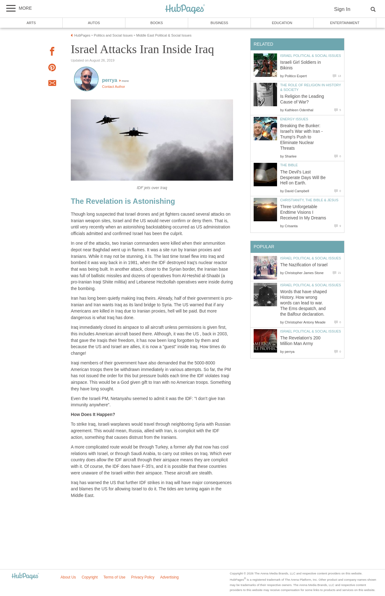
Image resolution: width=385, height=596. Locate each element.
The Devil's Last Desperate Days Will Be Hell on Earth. (303, 178)
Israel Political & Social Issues (310, 56)
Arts (31, 23)
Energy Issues (294, 119)
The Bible (289, 165)
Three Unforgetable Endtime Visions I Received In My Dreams (303, 212)
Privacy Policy (142, 577)
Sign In (342, 9)
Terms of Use (114, 577)
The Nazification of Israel (304, 265)
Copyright (90, 577)
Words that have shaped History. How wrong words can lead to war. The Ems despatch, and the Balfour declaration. (303, 303)
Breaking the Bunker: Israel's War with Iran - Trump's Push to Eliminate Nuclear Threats (301, 137)
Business (219, 23)
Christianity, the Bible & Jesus (309, 200)
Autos (94, 23)
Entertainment (344, 23)
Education (282, 23)
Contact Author (113, 86)
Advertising (169, 577)
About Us (68, 577)
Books (156, 23)
